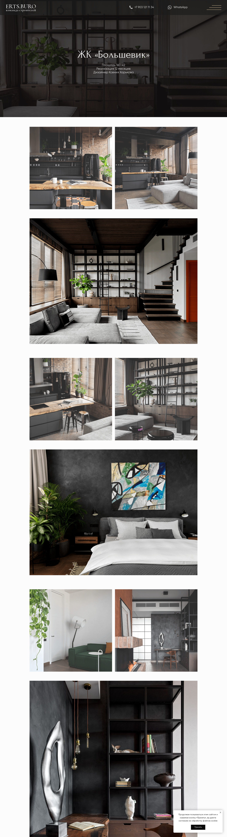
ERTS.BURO (21, 6)
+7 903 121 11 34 (144, 7)
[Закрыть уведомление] (220, 812)
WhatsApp (181, 7)
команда (12, 10)
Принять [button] (198, 827)
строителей (27, 10)
